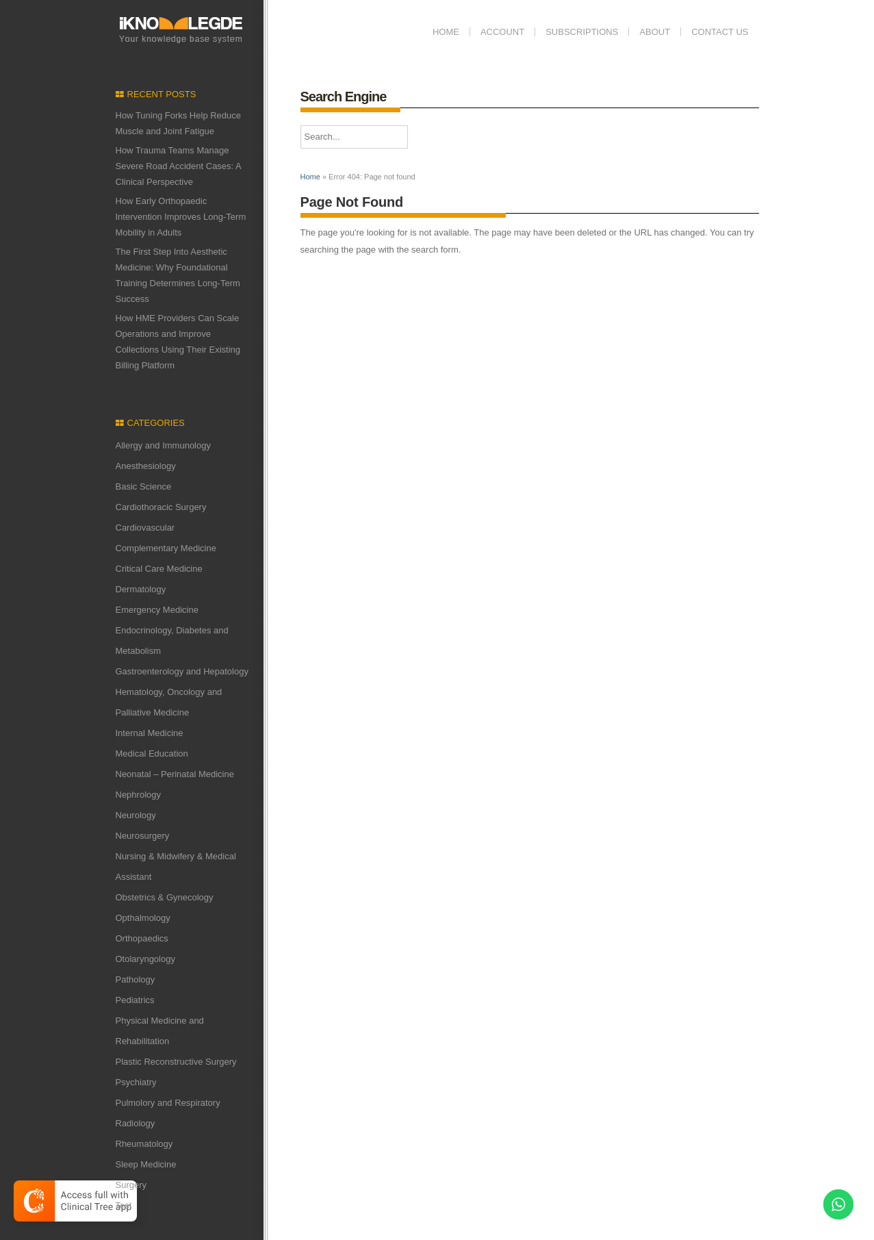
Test (124, 1205)
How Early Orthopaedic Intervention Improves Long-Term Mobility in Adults (181, 217)
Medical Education (152, 753)
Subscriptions (581, 32)
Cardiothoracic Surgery (161, 507)
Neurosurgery (143, 836)
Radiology (135, 1123)
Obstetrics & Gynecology (165, 897)
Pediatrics (135, 1000)
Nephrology (139, 794)
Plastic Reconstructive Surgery (176, 1061)
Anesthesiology (146, 466)
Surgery (131, 1185)
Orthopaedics (142, 938)
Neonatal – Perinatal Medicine (175, 774)
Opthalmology (143, 918)
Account (502, 32)
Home (446, 32)
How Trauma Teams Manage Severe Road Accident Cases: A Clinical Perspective (179, 166)
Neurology (136, 815)
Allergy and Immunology (163, 445)
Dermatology (141, 589)
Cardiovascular (145, 527)
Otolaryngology (145, 959)
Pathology (135, 979)
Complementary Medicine (166, 548)
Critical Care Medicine (159, 569)
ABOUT (654, 32)
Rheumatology (144, 1144)
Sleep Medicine (146, 1164)
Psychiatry (136, 1082)
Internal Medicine (149, 733)
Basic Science (144, 486)
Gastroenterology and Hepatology (182, 671)
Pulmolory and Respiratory (168, 1103)
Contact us (719, 32)
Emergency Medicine (157, 610)
